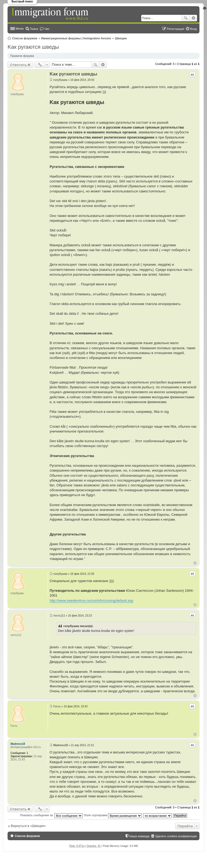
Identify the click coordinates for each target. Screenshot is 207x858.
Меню (20, 28)
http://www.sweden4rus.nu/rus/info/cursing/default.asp (91, 600)
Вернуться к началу (195, 563)
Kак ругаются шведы (33, 47)
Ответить (18, 64)
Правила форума (22, 55)
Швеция (121, 38)
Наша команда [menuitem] (139, 836)
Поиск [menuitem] (34, 28)
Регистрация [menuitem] (175, 28)
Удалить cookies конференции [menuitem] (176, 836)
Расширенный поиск (193, 18)
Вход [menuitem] (193, 28)
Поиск (186, 18)
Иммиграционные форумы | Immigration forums (76, 38)
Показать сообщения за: (51, 815)
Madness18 (18, 743)
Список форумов (24, 38)
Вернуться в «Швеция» (28, 826)
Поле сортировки (113, 815)
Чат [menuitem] (46, 28)
